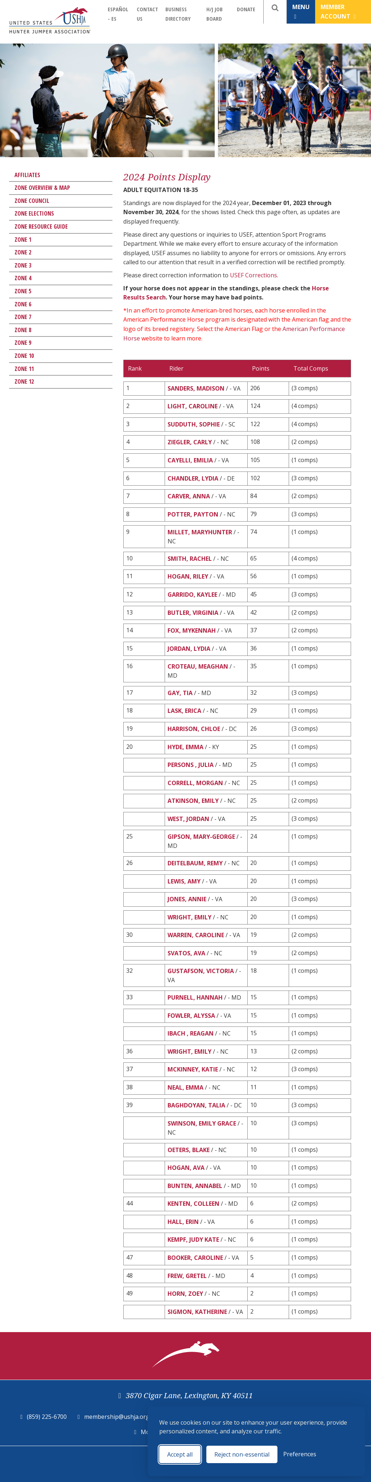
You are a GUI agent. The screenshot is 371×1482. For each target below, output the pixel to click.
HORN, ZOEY (185, 1294)
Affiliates (27, 175)
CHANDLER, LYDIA (193, 478)
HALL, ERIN (183, 1222)
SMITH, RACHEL (190, 559)
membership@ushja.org (116, 1417)
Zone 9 (23, 343)
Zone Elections (34, 213)
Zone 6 (23, 304)
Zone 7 (23, 317)
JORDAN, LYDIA (189, 649)
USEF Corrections (253, 275)
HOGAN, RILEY (188, 576)
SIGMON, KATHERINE (197, 1312)
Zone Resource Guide (41, 226)
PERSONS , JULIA (191, 765)
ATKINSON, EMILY (193, 801)
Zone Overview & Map (42, 188)
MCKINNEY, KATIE (193, 1069)
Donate (246, 9)
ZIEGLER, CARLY (190, 442)
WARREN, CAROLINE (196, 935)
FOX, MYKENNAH (192, 630)
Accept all (180, 1454)
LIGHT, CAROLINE (193, 406)
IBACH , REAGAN (191, 1033)
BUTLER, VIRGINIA (193, 613)
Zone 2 (23, 252)
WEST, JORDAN (188, 819)
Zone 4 (23, 278)
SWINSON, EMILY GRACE (202, 1123)
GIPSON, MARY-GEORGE (201, 837)
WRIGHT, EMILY (189, 917)
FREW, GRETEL (187, 1276)
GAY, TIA (180, 693)
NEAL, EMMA (185, 1087)
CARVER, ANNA (189, 496)
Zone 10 (24, 356)
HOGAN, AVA (186, 1168)
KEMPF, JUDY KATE (193, 1240)
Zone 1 (23, 240)
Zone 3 (23, 265)
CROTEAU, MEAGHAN (198, 666)
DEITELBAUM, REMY (195, 863)
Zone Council (32, 201)
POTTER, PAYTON (193, 514)
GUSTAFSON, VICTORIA (201, 971)
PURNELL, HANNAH (195, 997)
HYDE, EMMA (185, 747)
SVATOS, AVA (186, 953)
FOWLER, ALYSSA (191, 1016)
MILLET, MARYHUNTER (200, 532)
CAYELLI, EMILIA (190, 460)
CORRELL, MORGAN (195, 783)
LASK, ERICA (184, 711)
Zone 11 (24, 369)
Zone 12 (24, 381)
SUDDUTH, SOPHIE (194, 424)
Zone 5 (23, 291)
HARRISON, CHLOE (194, 729)
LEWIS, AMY (184, 881)
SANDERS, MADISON (196, 388)
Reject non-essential (241, 1454)
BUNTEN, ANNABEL (195, 1186)
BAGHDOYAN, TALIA (196, 1105)
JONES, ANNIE (187, 899)
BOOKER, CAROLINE (195, 1258)
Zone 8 (23, 330)
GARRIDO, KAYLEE (192, 595)
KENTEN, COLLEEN (193, 1204)
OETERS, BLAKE (189, 1150)
